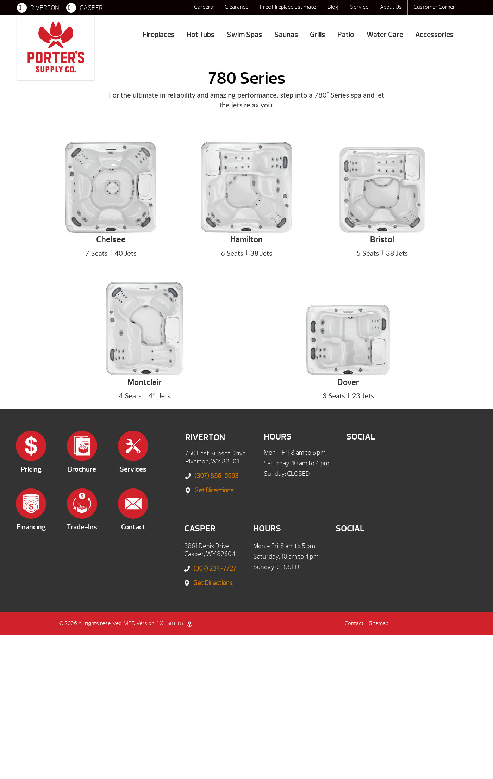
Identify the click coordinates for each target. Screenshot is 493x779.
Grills (317, 34)
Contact (354, 623)
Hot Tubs (200, 34)
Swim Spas (244, 34)
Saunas (286, 34)
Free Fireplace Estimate (288, 7)
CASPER (84, 8)
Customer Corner (434, 7)
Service (359, 7)
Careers (203, 7)
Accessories (434, 34)
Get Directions (214, 490)
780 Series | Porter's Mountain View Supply (55, 47)
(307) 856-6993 (216, 476)
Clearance (236, 7)
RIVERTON (38, 8)
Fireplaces (159, 34)
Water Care (385, 34)
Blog (332, 7)
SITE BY (179, 624)
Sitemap (378, 623)
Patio (345, 34)
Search (469, 7)
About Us (391, 7)
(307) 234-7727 (214, 569)
